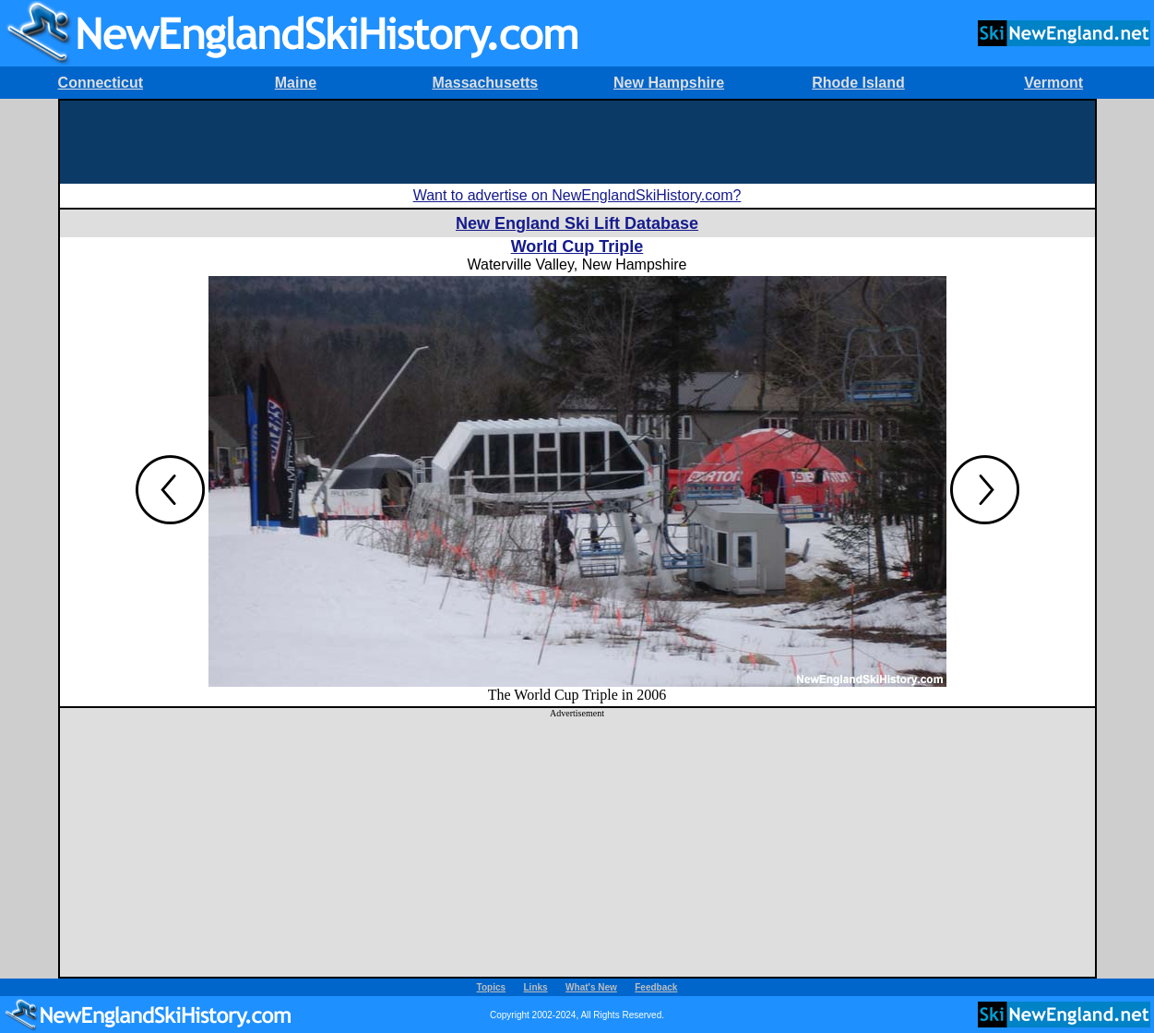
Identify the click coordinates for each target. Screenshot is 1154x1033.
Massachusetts (486, 82)
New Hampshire (668, 82)
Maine (295, 82)
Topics (491, 987)
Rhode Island (858, 82)
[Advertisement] (577, 142)
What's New (591, 987)
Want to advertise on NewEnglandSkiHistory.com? (577, 195)
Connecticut (100, 82)
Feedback (656, 987)
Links (536, 987)
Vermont (1053, 82)
